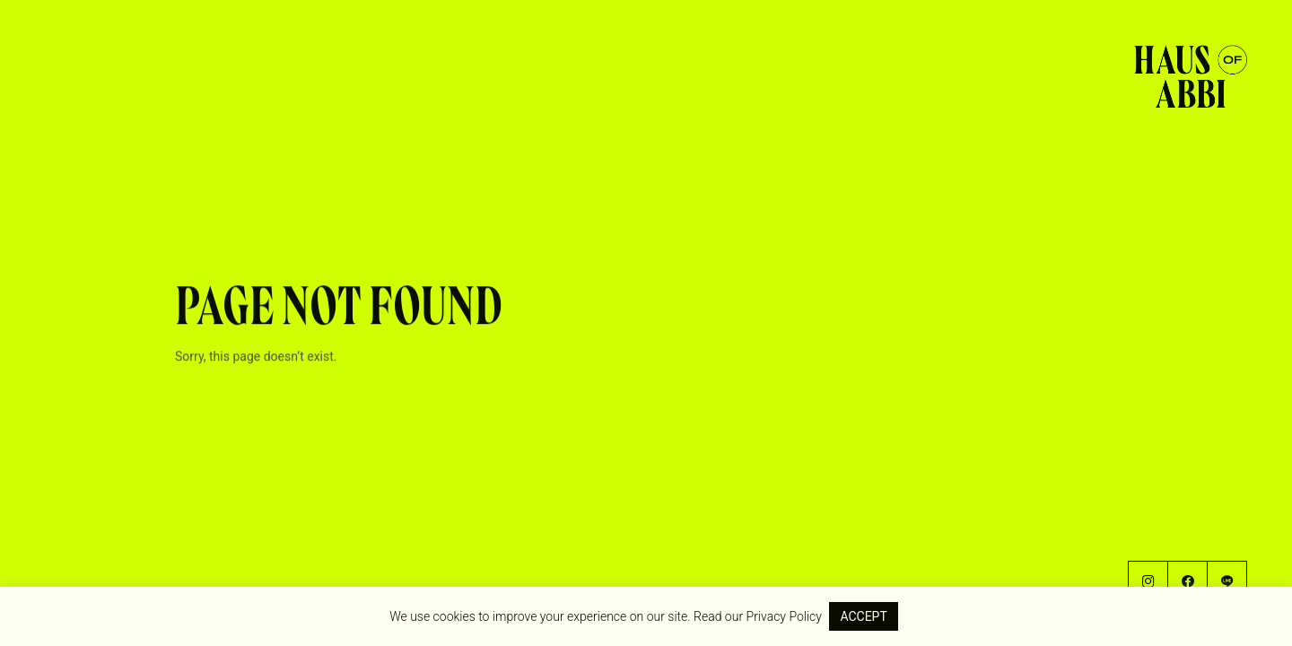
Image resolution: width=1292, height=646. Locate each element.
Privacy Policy (784, 616)
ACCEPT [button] (863, 616)
